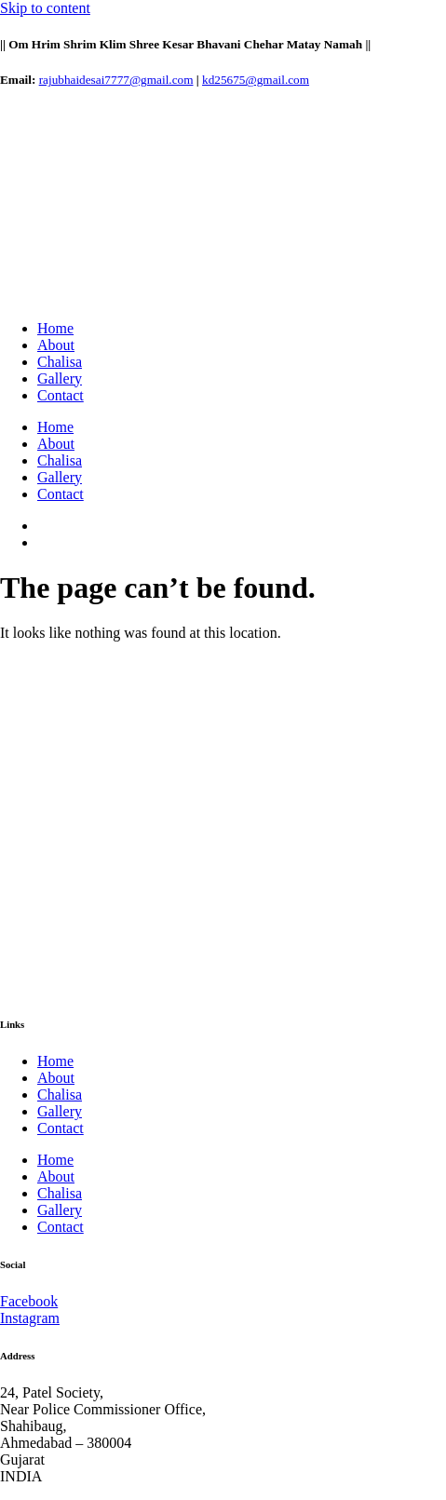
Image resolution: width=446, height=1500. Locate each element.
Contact (60, 395)
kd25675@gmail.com (255, 80)
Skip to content (45, 8)
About (55, 345)
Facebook (29, 1301)
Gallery (59, 378)
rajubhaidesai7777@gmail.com (116, 80)
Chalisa (59, 362)
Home (55, 328)
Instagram (30, 1318)
